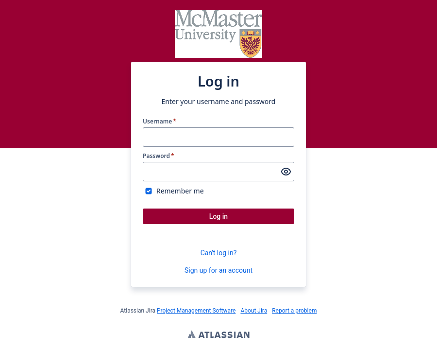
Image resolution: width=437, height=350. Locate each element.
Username (159, 121)
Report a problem (294, 310)
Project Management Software (196, 310)
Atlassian (219, 335)
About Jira (253, 310)
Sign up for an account (218, 270)
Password (158, 156)
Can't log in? (219, 253)
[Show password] (286, 171)
